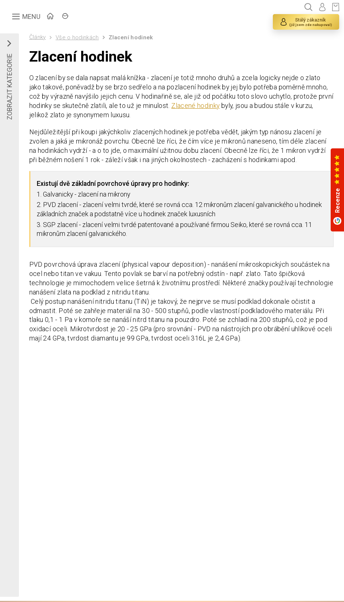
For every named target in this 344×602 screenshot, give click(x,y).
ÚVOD (65, 17)
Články (37, 37)
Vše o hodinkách (77, 37)
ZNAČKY (102, 17)
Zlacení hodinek (131, 37)
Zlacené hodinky (212, 107)
